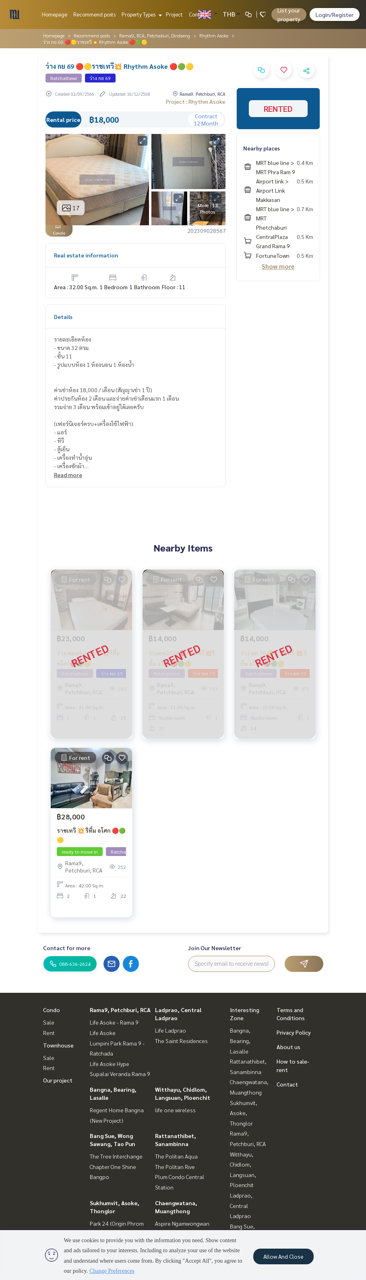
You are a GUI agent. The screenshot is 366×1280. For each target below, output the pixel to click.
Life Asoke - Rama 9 (114, 1022)
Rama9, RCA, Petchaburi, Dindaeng (154, 35)
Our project (57, 1080)
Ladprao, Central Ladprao (241, 1205)
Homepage (54, 14)
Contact (198, 14)
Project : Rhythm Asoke (195, 101)
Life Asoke (103, 1032)
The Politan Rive (175, 1166)
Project (174, 14)
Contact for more (66, 947)
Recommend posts (94, 14)
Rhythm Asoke (213, 35)
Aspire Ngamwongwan (182, 1223)
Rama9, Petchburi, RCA (120, 1009)
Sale (48, 1022)
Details (63, 316)
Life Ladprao (170, 1030)
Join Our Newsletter (214, 947)
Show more (278, 266)
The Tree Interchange (116, 1156)
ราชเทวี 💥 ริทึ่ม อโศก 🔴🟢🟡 (91, 835)
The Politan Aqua (176, 1156)
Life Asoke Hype (109, 1063)
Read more (68, 474)
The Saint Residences (181, 1040)
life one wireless (175, 1109)
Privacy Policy (294, 1032)
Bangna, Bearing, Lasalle (240, 1040)
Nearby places (261, 148)
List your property (288, 14)
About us (288, 1046)
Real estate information (86, 255)
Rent (49, 1032)
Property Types (141, 14)
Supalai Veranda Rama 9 (120, 1073)
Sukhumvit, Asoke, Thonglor (243, 1113)
